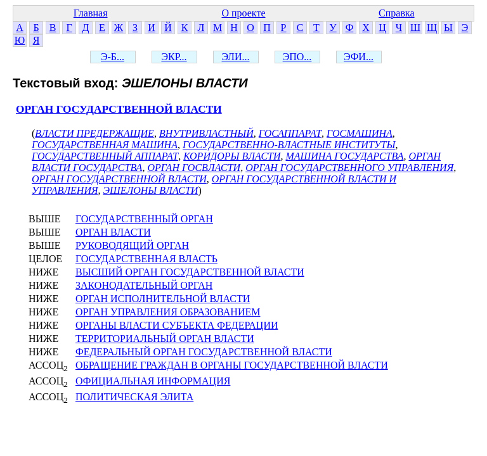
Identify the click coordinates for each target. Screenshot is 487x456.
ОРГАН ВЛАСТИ (113, 232)
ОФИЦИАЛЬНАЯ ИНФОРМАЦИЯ (152, 381)
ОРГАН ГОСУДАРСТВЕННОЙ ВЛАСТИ (119, 109)
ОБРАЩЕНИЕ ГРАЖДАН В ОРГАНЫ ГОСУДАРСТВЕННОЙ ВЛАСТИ (231, 365)
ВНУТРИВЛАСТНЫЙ (206, 133)
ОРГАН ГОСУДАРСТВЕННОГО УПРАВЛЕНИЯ (349, 167)
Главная (91, 13)
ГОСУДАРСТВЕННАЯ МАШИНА (105, 144)
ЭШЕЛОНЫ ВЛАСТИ (150, 190)
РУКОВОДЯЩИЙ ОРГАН (132, 245)
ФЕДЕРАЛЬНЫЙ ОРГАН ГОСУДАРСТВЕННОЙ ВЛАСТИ (203, 351)
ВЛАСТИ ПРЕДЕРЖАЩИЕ (94, 133)
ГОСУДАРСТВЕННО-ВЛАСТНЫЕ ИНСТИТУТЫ (289, 144)
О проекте (243, 13)
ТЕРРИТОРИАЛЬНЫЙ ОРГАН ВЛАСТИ (164, 338)
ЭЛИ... (236, 56)
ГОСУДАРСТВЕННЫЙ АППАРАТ (105, 156)
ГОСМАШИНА (360, 133)
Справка (397, 13)
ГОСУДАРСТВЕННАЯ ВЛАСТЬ (146, 258)
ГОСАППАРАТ (290, 133)
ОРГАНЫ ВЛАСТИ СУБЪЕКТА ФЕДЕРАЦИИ (176, 325)
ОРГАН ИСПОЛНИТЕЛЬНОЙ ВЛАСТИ (162, 298)
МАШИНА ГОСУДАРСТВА (345, 156)
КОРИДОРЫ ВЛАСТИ (231, 156)
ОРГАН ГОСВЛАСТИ (193, 167)
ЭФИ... (358, 56)
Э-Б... (112, 56)
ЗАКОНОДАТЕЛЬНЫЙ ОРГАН (143, 285)
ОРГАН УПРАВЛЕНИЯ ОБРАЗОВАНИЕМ (167, 312)
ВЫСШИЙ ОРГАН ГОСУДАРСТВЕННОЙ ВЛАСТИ (189, 272)
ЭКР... (173, 56)
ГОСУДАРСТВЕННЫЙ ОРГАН (144, 218)
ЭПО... (297, 56)
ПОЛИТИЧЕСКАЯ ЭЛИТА (134, 396)
